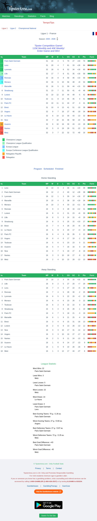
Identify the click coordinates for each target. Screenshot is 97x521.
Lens (6, 65)
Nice (6, 120)
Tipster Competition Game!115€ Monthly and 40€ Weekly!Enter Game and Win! (48, 48)
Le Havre (8, 116)
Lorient (7, 95)
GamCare (66, 486)
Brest (6, 107)
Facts (42, 16)
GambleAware (32, 486)
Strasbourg (8, 90)
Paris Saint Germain (12, 61)
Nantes (7, 128)
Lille (6, 74)
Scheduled (49, 169)
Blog (52, 16)
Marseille (7, 86)
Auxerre (7, 124)
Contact (59, 468)
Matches (6, 16)
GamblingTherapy (50, 486)
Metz (6, 133)
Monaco (7, 82)
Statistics (32, 16)
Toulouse (7, 99)
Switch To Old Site (48, 516)
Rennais (7, 78)
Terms (48, 468)
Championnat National (27, 28)
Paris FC (7, 103)
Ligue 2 (13, 28)
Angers (7, 112)
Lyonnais (7, 69)
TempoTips (48, 22)
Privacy (38, 468)
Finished (59, 169)
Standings (19, 16)
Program (38, 169)
